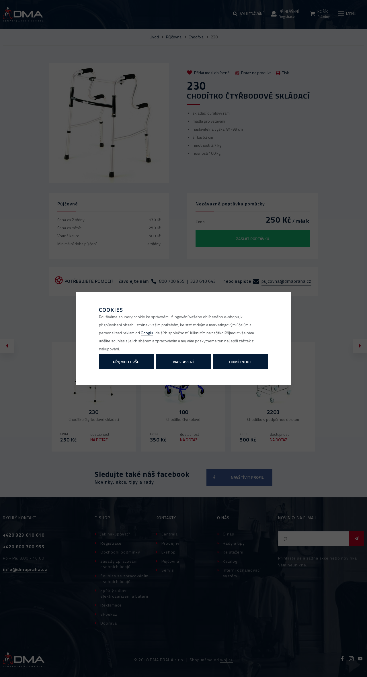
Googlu (147, 333)
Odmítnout (240, 362)
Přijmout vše (126, 362)
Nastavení (183, 362)
